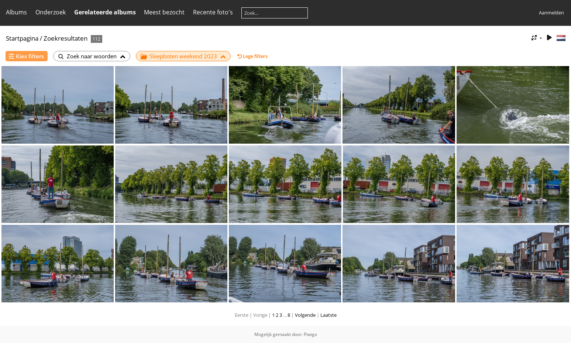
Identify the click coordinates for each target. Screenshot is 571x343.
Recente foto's (213, 12)
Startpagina (22, 38)
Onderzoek (50, 12)
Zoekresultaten (65, 38)
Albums (16, 12)
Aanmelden (551, 12)
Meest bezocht (164, 12)
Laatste (328, 315)
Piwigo (310, 334)
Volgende (305, 315)
